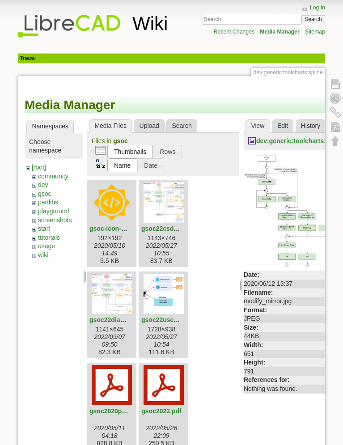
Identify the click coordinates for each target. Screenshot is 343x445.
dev (43, 184)
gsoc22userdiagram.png (177, 319)
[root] (39, 167)
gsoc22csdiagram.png (174, 228)
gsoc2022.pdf (161, 411)
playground (53, 211)
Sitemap (315, 32)
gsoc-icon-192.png (117, 228)
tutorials (49, 237)
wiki (43, 255)
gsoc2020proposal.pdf (122, 411)
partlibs (48, 202)
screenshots (55, 220)
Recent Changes (234, 32)
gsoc (44, 193)
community (53, 176)
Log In (317, 7)
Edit (282, 125)
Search (313, 19)
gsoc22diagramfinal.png (125, 319)
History (311, 125)
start (44, 228)
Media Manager (280, 32)
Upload (149, 125)
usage (46, 246)
